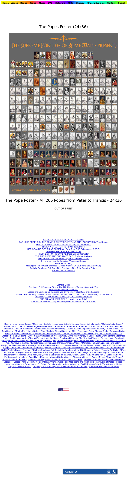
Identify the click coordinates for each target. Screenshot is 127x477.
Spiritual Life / (8, 359)
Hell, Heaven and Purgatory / (66, 340)
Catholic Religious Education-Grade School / (62, 352)
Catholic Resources (53, 324)
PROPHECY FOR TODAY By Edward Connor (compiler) (63, 254)
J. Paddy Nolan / (43, 362)
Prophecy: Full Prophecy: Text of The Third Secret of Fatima (60, 366)
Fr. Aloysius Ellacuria (89, 338)
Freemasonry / (108, 338)
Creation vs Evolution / (107, 333)
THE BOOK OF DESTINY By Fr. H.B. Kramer (63, 239)
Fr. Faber (42, 364)
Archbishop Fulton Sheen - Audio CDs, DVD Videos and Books (63, 296)
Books (105, 331)
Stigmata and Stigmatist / (40, 359)
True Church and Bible (72, 359)
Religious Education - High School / (99, 352)
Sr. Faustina (21, 359)
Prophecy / (28, 350)
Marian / (63, 343)
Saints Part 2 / (99, 355)
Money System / (72, 345)
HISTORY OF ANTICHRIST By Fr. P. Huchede (63, 247)
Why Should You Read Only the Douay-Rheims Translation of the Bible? (63, 301)
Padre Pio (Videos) (63, 263)
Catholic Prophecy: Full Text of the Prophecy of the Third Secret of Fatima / (67, 350)
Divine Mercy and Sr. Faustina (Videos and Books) (63, 261)
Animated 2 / (73, 326)
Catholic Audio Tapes (111, 324)
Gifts (4, 340)
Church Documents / (72, 333)
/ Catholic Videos (70, 324)
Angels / (37, 326)
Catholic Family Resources (53, 336)
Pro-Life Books (14, 350)
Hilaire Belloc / (33, 331)
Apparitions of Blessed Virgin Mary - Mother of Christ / (58, 329)
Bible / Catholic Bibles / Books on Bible (58, 331)
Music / (98, 345)
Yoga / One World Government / (19, 347)
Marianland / (53, 343)
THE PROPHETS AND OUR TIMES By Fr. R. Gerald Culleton (63, 256)
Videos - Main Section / (25, 362)
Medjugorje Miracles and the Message (18, 345)
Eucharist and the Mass (47, 338)
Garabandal (120, 338)
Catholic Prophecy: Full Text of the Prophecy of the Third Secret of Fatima (63, 268)
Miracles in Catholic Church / (51, 345)
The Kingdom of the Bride (63, 270)
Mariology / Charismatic (93, 343)
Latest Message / (39, 343)
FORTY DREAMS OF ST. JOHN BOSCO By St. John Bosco (63, 244)
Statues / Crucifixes (33, 324)
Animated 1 (60, 326)
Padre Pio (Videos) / (43, 347)
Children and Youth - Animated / (48, 333)
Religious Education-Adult (28, 352)
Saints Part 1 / (86, 355)
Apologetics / (89, 329)
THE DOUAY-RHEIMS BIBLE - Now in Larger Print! (63, 299)
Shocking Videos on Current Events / (90, 357)
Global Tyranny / (37, 340)
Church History (88, 333)
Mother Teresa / (87, 345)
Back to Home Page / (14, 324)
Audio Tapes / (113, 329)
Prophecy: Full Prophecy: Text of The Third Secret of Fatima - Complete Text (63, 287)
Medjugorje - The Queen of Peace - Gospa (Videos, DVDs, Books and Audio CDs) (63, 266)
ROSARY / (74, 355)
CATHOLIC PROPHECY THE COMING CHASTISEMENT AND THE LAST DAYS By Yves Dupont (63, 242)
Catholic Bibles (63, 285)
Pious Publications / (81, 347)
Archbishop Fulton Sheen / (90, 331)
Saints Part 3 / (113, 355)
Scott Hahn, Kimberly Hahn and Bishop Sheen (50, 357)
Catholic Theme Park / (22, 333)
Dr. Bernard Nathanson (114, 336)
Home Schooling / (88, 340)
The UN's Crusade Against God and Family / (104, 359)
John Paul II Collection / (108, 340)
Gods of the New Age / (19, 340)
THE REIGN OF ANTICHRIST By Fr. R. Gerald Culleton (63, 258)
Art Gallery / (101, 329)
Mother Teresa (24, 366)
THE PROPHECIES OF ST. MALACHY (63, 251)
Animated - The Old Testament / (18, 329)
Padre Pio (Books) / (62, 347)
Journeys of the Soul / (21, 343)
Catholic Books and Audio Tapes (104, 366)
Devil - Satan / (34, 336)
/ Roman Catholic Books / (90, 324)
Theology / (57, 359)
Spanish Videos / (115, 357)
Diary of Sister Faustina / (92, 336)
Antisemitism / (48, 326)
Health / (48, 340)
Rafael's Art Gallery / (111, 350)
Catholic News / (26, 326)
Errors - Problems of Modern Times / (19, 338)
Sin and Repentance (26, 364)
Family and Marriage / (70, 338)
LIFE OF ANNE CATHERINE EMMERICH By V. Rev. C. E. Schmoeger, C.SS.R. (63, 249)
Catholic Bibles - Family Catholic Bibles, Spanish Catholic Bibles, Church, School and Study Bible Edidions (63, 294)
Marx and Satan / (113, 343)
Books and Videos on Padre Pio (63, 289)
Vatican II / (9, 362)
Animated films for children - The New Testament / (101, 326)
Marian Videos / (74, 343)
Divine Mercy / (74, 336)
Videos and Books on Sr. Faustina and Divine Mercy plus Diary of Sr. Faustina (63, 292)
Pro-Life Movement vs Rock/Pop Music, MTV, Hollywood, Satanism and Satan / (63, 353)
